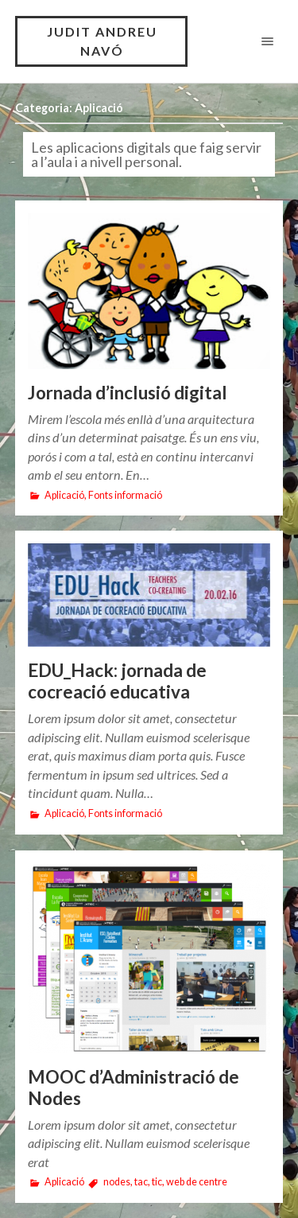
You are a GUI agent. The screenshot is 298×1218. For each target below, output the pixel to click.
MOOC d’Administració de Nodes (133, 1087)
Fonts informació (125, 495)
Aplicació (64, 495)
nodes (116, 1182)
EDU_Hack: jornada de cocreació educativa (117, 681)
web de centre (196, 1182)
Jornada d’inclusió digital (127, 392)
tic (157, 1182)
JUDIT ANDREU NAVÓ (102, 41)
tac (141, 1182)
